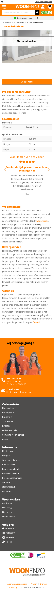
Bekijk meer (27, 81)
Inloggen (6, 455)
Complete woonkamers (13, 434)
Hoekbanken (8, 408)
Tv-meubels (7, 421)
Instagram (10, 532)
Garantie (37, 322)
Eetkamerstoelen (10, 430)
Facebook (9, 528)
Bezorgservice (8, 464)
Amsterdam (7, 503)
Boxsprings (7, 417)
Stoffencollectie (9, 486)
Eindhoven (7, 512)
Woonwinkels (11, 499)
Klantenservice (9, 451)
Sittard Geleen (8, 516)
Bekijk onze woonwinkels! (43, 2)
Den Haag (7, 507)
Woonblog (12, 587)
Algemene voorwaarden (17, 584)
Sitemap (43, 584)
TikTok (8, 541)
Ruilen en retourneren (12, 478)
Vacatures (6, 491)
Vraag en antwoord (11, 460)
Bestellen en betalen (11, 469)
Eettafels (6, 425)
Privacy (34, 584)
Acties (5, 439)
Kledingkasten (8, 412)
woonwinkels (42, 221)
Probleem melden (10, 473)
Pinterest (10, 537)
